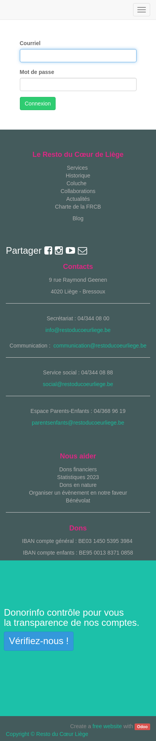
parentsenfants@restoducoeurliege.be (78, 423)
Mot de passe (37, 72)
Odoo (142, 726)
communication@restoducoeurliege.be (99, 345)
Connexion (38, 103)
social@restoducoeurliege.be (78, 384)
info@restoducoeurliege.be (78, 330)
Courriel (30, 43)
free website (107, 726)
